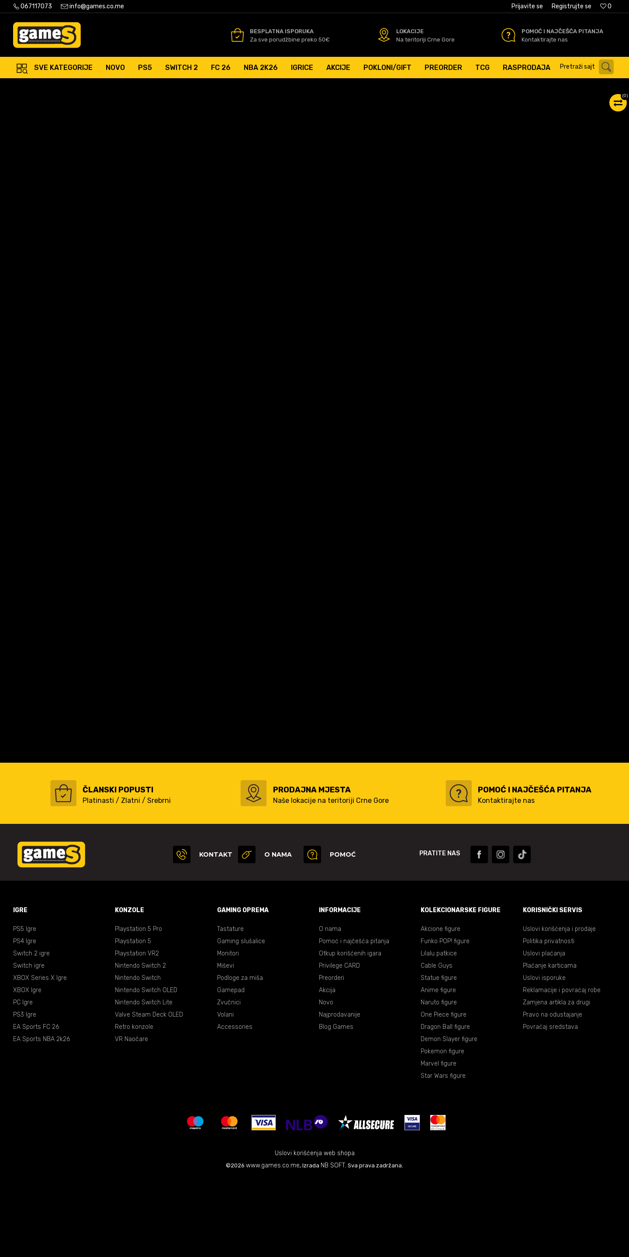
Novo (326, 1080)
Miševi (225, 1043)
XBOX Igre (27, 1068)
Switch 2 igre (31, 1031)
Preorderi (331, 1055)
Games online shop (39, 87)
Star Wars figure (443, 1153)
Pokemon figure (442, 1129)
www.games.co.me (273, 1243)
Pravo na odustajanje (552, 1092)
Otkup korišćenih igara (350, 1031)
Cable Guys (437, 1043)
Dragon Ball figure (445, 1104)
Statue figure (439, 1055)
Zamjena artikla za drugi (556, 1080)
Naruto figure (439, 1080)
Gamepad (231, 1068)
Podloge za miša (240, 1055)
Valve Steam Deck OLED (149, 1092)
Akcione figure (440, 1006)
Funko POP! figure (445, 1019)
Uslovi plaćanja (544, 1031)
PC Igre (23, 1080)
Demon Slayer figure (449, 1117)
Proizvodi (84, 87)
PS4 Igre (24, 1019)
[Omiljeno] (606, 6)
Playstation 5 (133, 1019)
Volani (225, 1092)
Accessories (234, 1104)
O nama (330, 1006)
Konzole (114, 87)
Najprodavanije (339, 1092)
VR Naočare (131, 1117)
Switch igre (29, 1043)
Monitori (228, 1031)
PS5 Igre (24, 1006)
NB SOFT (333, 1243)
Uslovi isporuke (544, 1055)
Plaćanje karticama (550, 1043)
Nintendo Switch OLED (146, 1068)
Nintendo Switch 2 (140, 1043)
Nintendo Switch (138, 1055)
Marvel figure (438, 1141)
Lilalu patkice (439, 1031)
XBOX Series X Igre (40, 1055)
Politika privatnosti (548, 1019)
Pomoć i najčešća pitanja (354, 1019)
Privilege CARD (339, 1043)
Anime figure (438, 1068)
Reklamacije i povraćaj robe (562, 1068)
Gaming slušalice (241, 1019)
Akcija (327, 1068)
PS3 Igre (24, 1092)
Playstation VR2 (137, 1031)
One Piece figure (444, 1092)
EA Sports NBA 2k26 (41, 1117)
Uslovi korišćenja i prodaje (559, 1006)
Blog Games (336, 1104)
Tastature (230, 1006)
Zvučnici (229, 1080)
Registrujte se (571, 6)
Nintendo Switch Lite (144, 1080)
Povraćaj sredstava (550, 1104)
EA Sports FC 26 (36, 1104)
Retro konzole (134, 1104)
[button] (589, 67)
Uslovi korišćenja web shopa (315, 1231)
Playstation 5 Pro (138, 1006)
